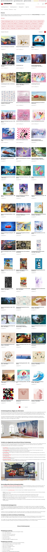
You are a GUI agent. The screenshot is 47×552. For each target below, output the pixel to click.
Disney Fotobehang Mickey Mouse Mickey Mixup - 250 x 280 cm (7, 401)
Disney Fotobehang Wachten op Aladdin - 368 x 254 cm (8, 177)
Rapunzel (35, 26)
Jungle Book (4, 23)
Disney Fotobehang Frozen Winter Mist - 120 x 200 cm (38, 289)
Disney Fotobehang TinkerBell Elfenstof (23, 121)
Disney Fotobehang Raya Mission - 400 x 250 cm (8, 214)
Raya (35, 21)
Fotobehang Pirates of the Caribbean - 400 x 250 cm (23, 252)
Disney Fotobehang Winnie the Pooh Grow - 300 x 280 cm (7, 363)
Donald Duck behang (7, 459)
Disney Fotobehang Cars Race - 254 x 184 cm (8, 252)
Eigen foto (27, 6)
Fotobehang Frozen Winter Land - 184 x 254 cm (38, 233)
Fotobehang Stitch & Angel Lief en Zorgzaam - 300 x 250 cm (7, 103)
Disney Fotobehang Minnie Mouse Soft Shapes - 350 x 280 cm (7, 345)
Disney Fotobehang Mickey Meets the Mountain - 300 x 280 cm (38, 363)
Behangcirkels (21, 6)
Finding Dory (26, 28)
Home (2, 9)
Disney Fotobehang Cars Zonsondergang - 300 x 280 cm (8, 382)
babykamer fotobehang (17, 485)
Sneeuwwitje (13, 28)
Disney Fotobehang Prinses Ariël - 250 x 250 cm (38, 177)
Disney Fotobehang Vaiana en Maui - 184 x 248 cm (8, 270)
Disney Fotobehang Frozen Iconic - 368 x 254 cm (8, 121)
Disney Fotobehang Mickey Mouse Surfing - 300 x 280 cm (37, 382)
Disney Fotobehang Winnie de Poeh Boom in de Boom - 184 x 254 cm (38, 214)
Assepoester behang (7, 457)
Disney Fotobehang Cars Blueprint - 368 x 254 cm (8, 233)
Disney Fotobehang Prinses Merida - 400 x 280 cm (38, 326)
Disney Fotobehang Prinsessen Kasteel (23, 102)
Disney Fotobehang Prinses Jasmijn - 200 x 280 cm (38, 196)
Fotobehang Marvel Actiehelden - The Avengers (7, 66)
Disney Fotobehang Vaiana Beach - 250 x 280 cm (8, 196)
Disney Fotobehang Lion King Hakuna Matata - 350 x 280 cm (22, 84)
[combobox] (27, 4)
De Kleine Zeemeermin (20, 26)
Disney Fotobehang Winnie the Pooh (22, 46)
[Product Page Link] (8, 40)
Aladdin (3, 28)
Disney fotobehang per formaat (7, 21)
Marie (38, 28)
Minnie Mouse (34, 23)
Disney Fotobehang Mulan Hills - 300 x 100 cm (23, 363)
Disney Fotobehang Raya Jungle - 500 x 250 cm (8, 307)
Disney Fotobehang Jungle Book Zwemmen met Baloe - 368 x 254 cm (37, 159)
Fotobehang (6, 9)
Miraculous (4, 26)
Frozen (26, 21)
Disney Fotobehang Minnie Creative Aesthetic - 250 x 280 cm (37, 401)
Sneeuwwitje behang (7, 454)
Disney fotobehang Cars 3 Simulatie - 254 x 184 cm (7, 159)
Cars (16, 21)
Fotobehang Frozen (19, 65)
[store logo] (6, 4)
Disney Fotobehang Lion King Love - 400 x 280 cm (23, 177)
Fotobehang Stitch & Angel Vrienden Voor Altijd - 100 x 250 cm (37, 252)
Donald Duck (21, 23)
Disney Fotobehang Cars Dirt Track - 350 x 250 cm (23, 345)
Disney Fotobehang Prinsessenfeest (37, 121)
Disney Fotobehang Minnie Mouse (22, 139)
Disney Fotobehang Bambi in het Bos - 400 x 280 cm (23, 307)
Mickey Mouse (27, 23)
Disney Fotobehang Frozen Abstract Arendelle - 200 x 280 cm (22, 196)
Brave (31, 26)
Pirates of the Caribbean (12, 23)
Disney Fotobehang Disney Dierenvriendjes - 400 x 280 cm (21, 326)
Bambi (40, 26)
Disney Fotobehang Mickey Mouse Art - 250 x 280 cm (23, 401)
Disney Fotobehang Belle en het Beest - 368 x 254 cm (23, 233)
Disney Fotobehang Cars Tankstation (7, 46)
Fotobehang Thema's (4, 6)
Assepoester (19, 28)
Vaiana (31, 21)
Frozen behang (5, 452)
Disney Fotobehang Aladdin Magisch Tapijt (7, 140)
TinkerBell (40, 23)
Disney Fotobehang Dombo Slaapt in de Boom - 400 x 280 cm (8, 326)
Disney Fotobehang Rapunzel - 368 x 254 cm (23, 159)
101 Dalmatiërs (32, 28)
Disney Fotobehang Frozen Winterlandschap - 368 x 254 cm (37, 140)
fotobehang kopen (11, 489)
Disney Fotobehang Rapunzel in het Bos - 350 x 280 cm (38, 345)
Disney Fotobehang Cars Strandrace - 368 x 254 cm (38, 103)
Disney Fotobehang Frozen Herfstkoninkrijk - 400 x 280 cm (36, 66)
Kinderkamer (11, 9)
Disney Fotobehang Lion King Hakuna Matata (37, 47)
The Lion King (21, 21)
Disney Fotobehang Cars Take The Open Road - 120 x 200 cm (23, 289)
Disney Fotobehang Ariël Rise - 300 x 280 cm (23, 382)
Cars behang (5, 447)
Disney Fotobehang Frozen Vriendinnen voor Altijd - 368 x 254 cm (23, 214)
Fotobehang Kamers (13, 6)
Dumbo (7, 28)
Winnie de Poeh (40, 21)
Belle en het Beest (11, 26)
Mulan (27, 26)
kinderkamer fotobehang (8, 485)
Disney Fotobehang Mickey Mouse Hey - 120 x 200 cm (38, 270)
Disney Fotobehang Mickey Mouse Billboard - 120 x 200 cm (22, 270)
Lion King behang (6, 450)
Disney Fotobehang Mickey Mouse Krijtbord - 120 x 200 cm (7, 289)
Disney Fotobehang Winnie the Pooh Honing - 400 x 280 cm (37, 307)
